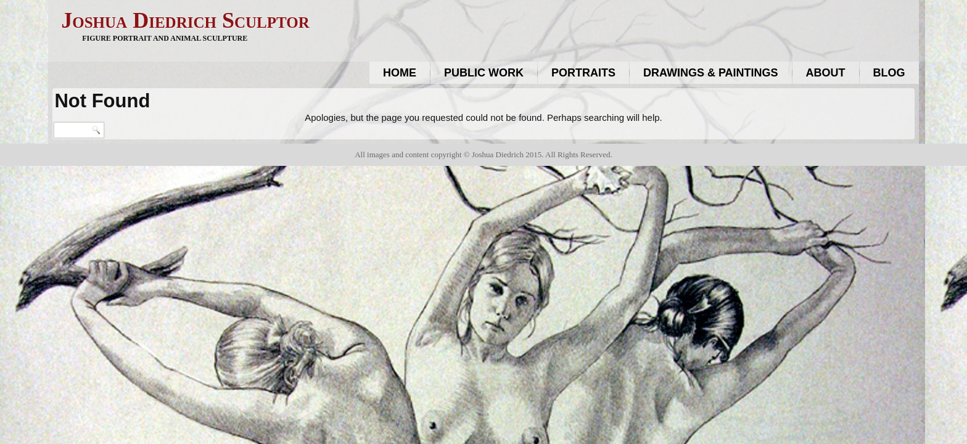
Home (399, 73)
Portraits (583, 73)
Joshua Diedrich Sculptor (185, 20)
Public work (484, 73)
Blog (889, 73)
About (826, 73)
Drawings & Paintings (710, 73)
